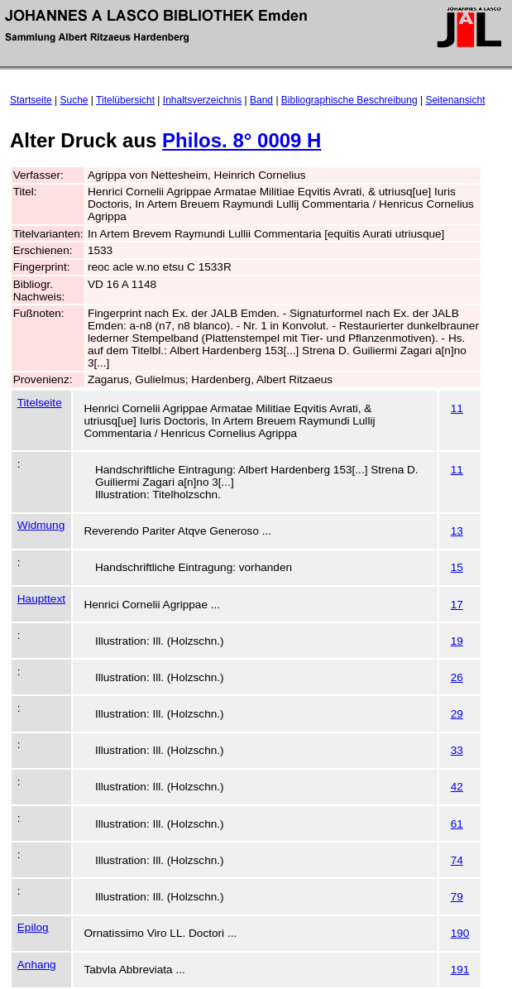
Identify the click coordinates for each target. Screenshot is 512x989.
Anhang (36, 964)
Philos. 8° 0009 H (241, 140)
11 (457, 408)
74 (457, 860)
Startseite (31, 100)
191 (460, 969)
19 (457, 641)
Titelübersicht (125, 100)
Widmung (41, 525)
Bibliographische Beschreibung (349, 100)
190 (460, 933)
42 (457, 786)
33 (457, 750)
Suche (74, 100)
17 (457, 604)
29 (457, 714)
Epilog (33, 927)
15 (457, 567)
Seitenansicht (455, 100)
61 (457, 824)
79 (457, 897)
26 (457, 677)
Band (261, 100)
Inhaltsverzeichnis (202, 100)
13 (457, 531)
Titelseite (39, 402)
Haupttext (41, 599)
